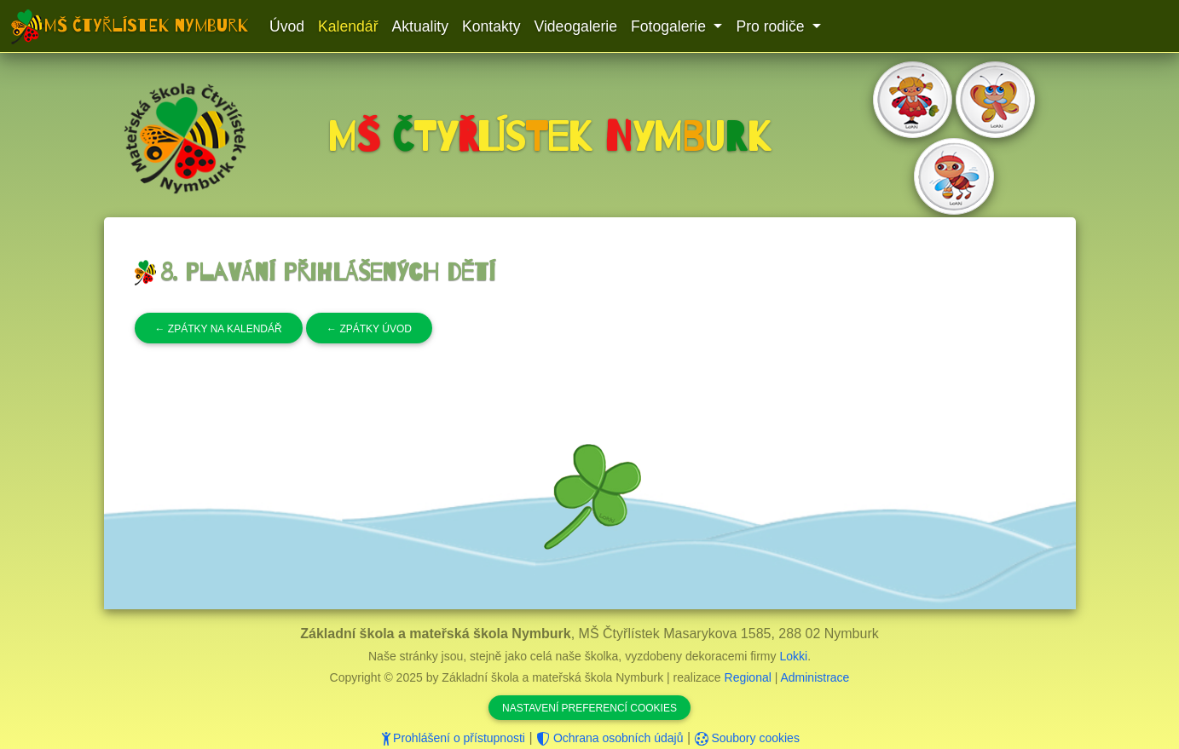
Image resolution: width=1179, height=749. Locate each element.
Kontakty (491, 26)
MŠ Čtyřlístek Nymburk (146, 25)
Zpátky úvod (369, 329)
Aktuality (420, 26)
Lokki (793, 656)
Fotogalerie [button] (670, 26)
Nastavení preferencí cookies (589, 708)
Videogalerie (575, 26)
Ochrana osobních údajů (609, 738)
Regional (748, 677)
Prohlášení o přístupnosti (452, 738)
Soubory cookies (747, 738)
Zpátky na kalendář (218, 329)
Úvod (286, 26)
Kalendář (348, 26)
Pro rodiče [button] (772, 26)
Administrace (814, 677)
